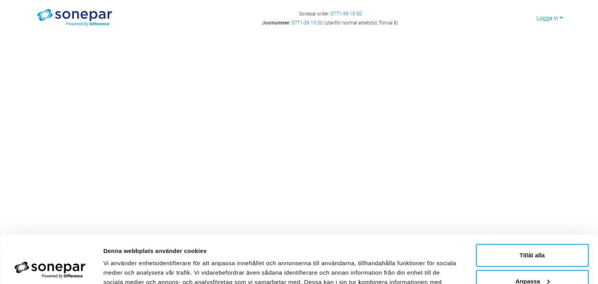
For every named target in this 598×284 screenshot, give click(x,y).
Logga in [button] (547, 18)
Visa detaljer (120, 268)
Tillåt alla (532, 210)
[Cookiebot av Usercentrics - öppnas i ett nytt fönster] (51, 269)
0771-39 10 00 (346, 13)
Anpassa (532, 236)
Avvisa (532, 262)
